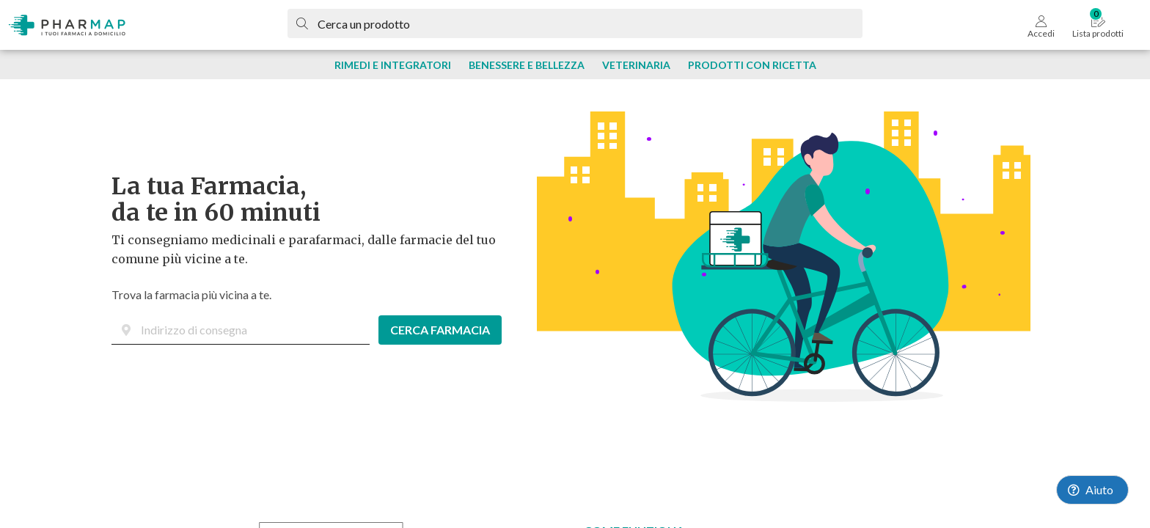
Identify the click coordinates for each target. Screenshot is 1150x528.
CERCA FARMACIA (440, 330)
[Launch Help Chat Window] (1092, 490)
